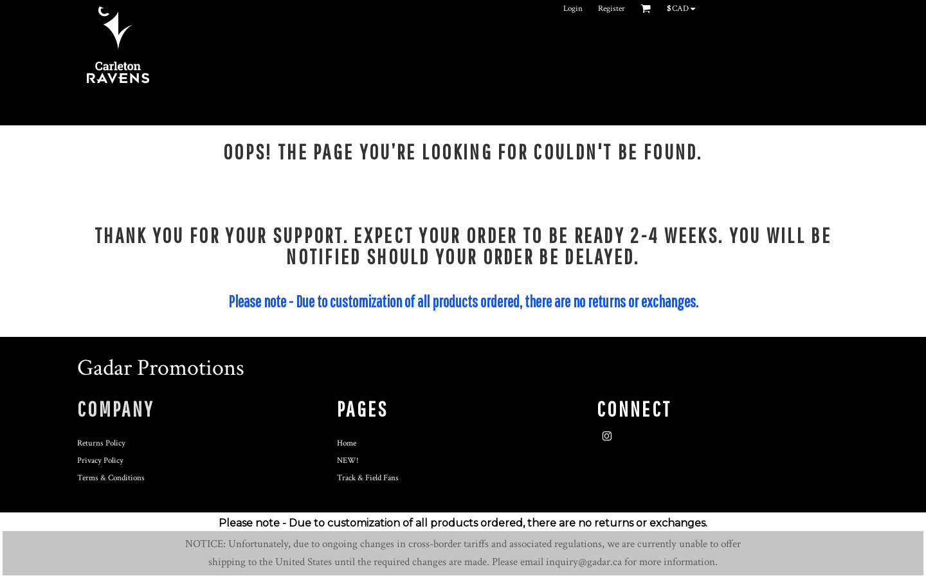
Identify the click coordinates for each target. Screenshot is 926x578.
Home (346, 443)
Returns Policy (101, 443)
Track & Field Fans (368, 478)
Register (611, 8)
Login (573, 8)
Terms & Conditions (111, 478)
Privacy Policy (100, 460)
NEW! (348, 460)
